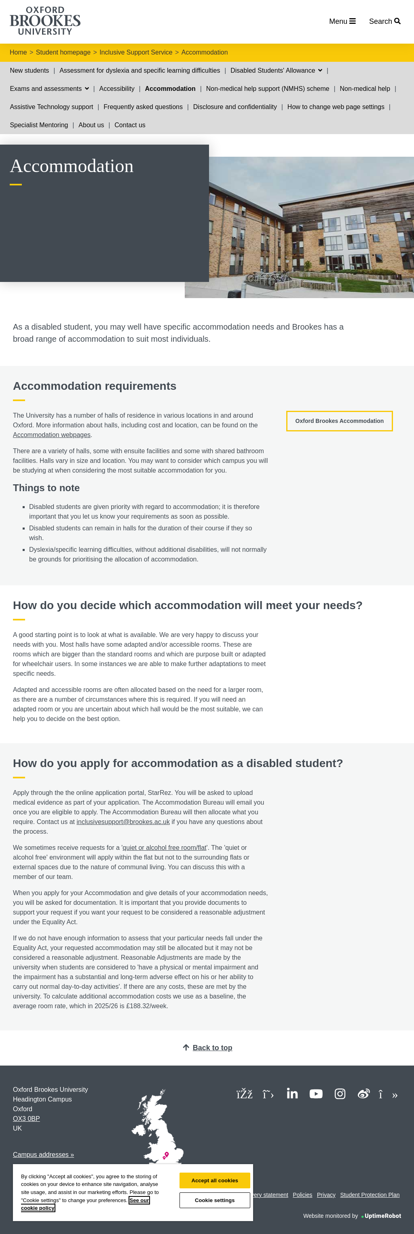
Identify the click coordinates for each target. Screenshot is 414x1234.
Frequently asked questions (143, 106)
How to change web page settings (335, 106)
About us (91, 125)
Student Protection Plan (369, 1195)
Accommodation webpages (52, 434)
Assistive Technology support (51, 106)
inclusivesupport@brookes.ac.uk (123, 821)
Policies (302, 1195)
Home (18, 52)
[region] (133, 1192)
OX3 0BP (26, 1118)
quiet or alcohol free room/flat (164, 847)
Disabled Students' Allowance (276, 70)
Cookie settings (215, 1200)
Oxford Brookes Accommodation (340, 421)
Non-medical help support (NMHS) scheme (268, 88)
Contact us (129, 125)
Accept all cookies (214, 1180)
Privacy (326, 1195)
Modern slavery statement (255, 1195)
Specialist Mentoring (39, 125)
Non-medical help (365, 88)
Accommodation (205, 52)
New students (29, 70)
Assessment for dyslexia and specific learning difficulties (139, 70)
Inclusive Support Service (136, 52)
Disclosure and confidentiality (235, 106)
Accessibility (117, 88)
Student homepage (63, 52)
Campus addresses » (43, 1154)
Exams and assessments (49, 88)
